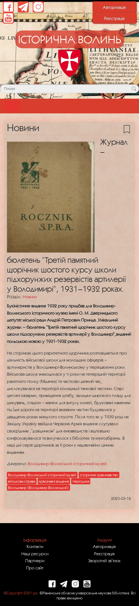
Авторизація (114, 7)
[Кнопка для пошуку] (134, 88)
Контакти (35, 546)
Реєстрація (114, 18)
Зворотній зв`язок (104, 560)
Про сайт (34, 567)
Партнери (34, 560)
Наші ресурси (34, 553)
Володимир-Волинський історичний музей (67, 463)
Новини (30, 296)
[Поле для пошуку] (69, 88)
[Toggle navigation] (11, 106)
